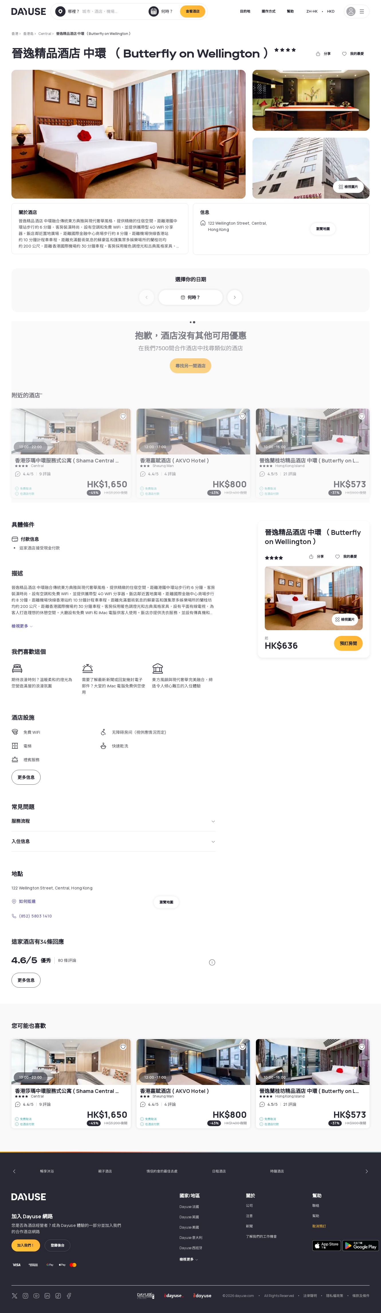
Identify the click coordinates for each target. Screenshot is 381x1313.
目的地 (245, 11)
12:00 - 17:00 (155, 1077)
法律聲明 (310, 1295)
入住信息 (113, 841)
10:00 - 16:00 (275, 1077)
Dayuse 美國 (189, 1227)
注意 (249, 1215)
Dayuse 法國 (189, 1206)
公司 (249, 1205)
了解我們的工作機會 (261, 1236)
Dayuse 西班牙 (190, 1247)
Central (44, 33)
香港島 (28, 33)
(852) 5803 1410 (31, 916)
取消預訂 (319, 1226)
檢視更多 (22, 626)
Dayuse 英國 (189, 1217)
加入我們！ (25, 1245)
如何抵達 (23, 901)
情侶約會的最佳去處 (162, 1171)
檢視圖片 (348, 186)
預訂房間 (348, 643)
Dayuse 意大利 (190, 1237)
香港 (14, 33)
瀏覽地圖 (323, 228)
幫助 (290, 11)
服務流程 (113, 821)
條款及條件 (361, 1295)
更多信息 (26, 777)
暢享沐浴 (47, 1171)
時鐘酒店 (277, 1171)
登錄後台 (57, 1245)
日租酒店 (219, 1171)
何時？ (190, 297)
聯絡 (315, 1205)
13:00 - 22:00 (30, 1077)
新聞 (249, 1226)
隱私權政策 (334, 1295)
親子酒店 (105, 1171)
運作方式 (268, 11)
